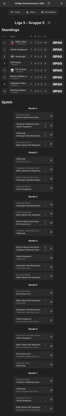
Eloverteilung (48, 12)
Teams (30, 12)
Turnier (15, 12)
